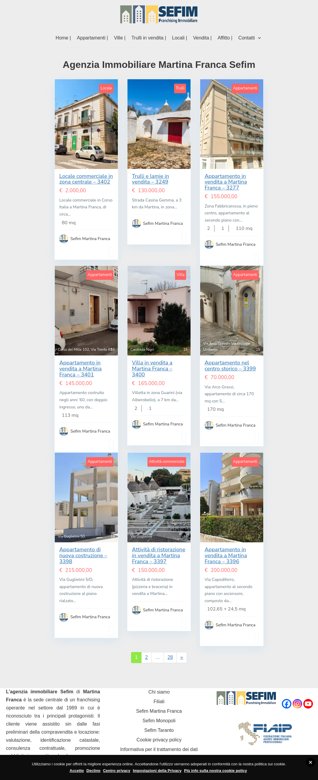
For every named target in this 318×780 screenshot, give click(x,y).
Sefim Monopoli (158, 720)
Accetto (77, 770)
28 (170, 657)
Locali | (179, 37)
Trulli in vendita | (148, 37)
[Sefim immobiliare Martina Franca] (159, 14)
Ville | (120, 37)
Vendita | (202, 37)
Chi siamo (159, 691)
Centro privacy (116, 770)
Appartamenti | (92, 37)
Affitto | (224, 37)
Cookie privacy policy (158, 739)
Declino (93, 770)
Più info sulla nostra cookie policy (215, 770)
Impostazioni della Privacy (157, 770)
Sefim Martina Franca (159, 711)
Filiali (158, 701)
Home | (63, 37)
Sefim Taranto (159, 730)
